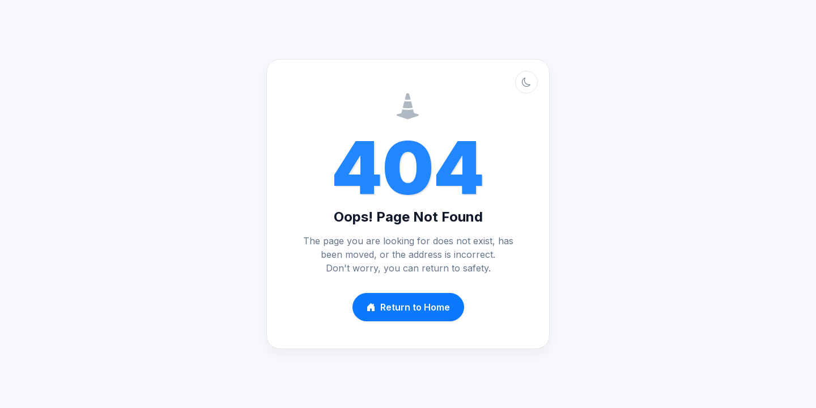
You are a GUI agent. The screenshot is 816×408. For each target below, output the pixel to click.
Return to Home (408, 307)
